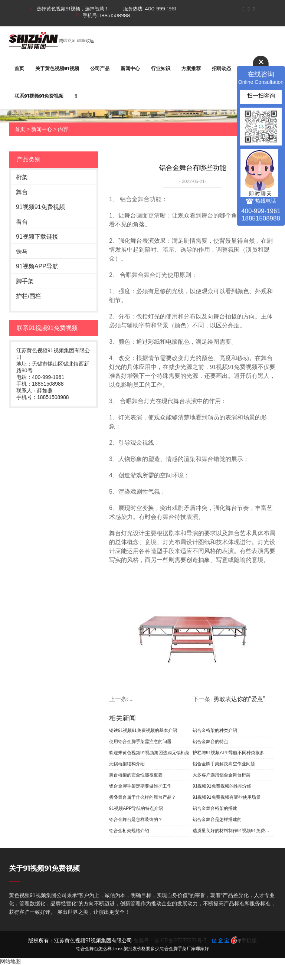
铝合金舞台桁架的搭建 (215, 808)
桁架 (22, 177)
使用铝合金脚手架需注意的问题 (140, 741)
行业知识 (160, 68)
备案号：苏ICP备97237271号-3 (170, 940)
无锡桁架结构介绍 (127, 763)
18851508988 (115, 15)
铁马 (22, 251)
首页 (19, 68)
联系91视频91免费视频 (38, 96)
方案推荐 (191, 68)
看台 (22, 222)
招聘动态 (221, 68)
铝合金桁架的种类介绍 (215, 730)
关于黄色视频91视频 (57, 68)
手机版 (249, 940)
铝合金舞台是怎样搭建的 (217, 819)
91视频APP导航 (37, 266)
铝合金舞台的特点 (210, 741)
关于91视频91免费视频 (44, 868)
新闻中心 (130, 68)
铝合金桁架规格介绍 (129, 830)
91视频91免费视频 (40, 207)
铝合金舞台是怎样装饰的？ (136, 819)
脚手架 (25, 281)
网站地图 (10, 961)
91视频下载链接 (37, 236)
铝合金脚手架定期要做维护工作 (140, 786)
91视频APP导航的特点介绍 (136, 808)
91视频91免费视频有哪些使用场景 (227, 797)
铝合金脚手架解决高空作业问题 (224, 763)
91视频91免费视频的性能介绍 (222, 786)
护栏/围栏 (28, 296)
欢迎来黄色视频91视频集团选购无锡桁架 (149, 752)
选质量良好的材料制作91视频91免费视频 (233, 830)
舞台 (22, 192)
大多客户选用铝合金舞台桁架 (221, 775)
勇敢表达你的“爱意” (239, 699)
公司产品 (99, 68)
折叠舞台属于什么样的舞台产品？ (142, 797)
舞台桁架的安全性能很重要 (136, 775)
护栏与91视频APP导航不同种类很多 (228, 752)
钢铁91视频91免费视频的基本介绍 (143, 730)
